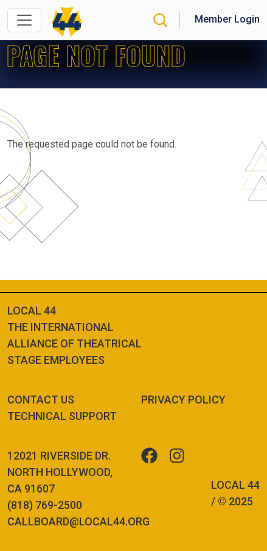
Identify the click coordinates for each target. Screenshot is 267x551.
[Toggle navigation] (24, 20)
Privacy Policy (183, 399)
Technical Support (62, 416)
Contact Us (40, 399)
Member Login (227, 19)
